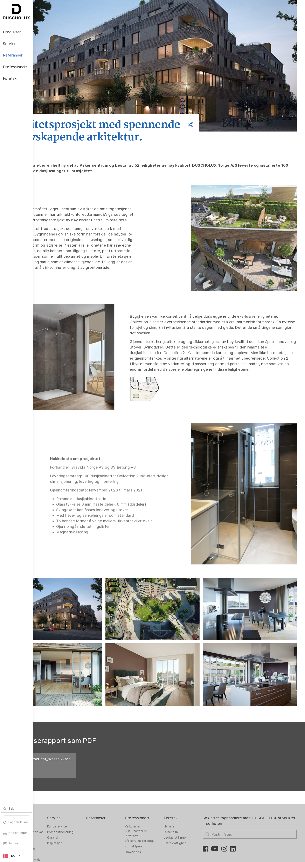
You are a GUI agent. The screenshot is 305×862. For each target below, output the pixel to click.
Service (82, 775)
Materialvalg (50, 834)
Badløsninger (50, 798)
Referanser (120, 775)
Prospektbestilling (89, 789)
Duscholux (186, 789)
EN (19, 855)
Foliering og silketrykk (49, 821)
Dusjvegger (49, 783)
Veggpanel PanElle (54, 809)
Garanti (81, 794)
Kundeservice (86, 783)
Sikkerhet (48, 829)
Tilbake (60, 109)
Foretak (186, 775)
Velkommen (153, 783)
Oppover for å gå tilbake (278, 837)
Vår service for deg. (159, 798)
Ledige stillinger (190, 794)
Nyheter (185, 783)
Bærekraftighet (190, 800)
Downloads (153, 809)
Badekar (47, 803)
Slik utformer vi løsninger (155, 790)
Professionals (157, 775)
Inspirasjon (83, 800)
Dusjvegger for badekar (52, 790)
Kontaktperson (155, 803)
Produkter (50, 775)
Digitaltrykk (49, 814)
